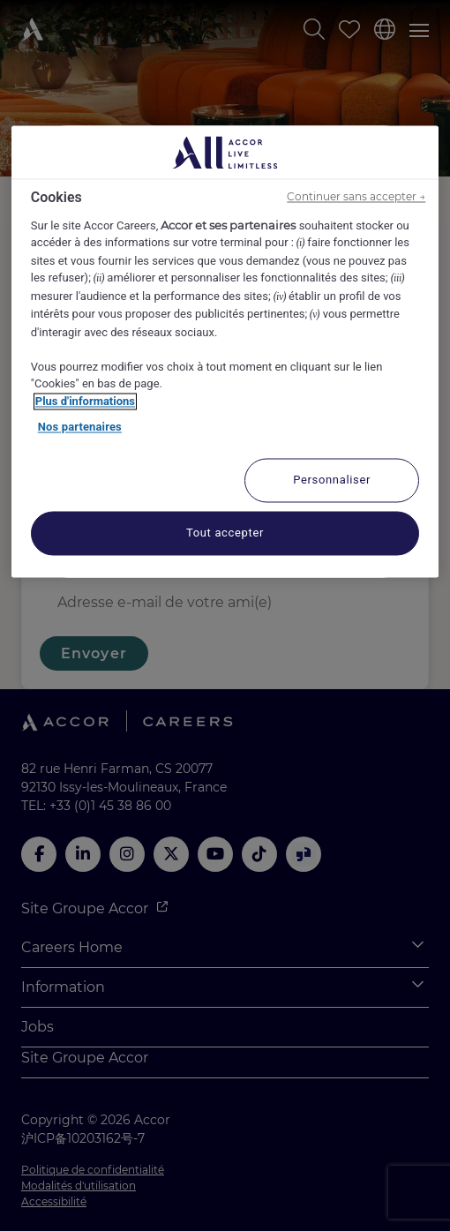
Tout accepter (225, 532)
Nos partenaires (80, 427)
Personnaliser (332, 479)
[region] (225, 352)
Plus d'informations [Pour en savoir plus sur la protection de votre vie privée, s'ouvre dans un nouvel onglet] (85, 401)
